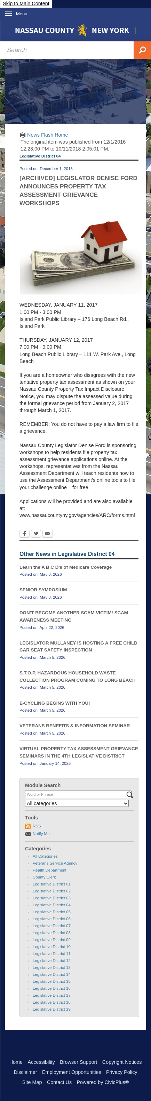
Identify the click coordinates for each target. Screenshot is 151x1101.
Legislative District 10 (52, 947)
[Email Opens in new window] (47, 534)
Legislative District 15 (52, 981)
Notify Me (41, 834)
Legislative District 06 (52, 919)
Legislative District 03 (52, 898)
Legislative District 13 (52, 967)
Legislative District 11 (52, 954)
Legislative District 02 (52, 891)
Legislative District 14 (52, 974)
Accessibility (41, 1062)
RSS (37, 826)
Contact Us (59, 1082)
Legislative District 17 (52, 995)
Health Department (49, 870)
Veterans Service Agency (55, 863)
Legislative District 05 (52, 912)
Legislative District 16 (52, 988)
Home (16, 1062)
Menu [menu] (21, 13)
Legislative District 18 (52, 1002)
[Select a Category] (77, 803)
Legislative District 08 (52, 933)
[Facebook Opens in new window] (24, 534)
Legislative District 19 (52, 1009)
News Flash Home (47, 135)
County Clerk (44, 877)
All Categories (45, 856)
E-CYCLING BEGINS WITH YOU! (54, 703)
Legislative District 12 (52, 960)
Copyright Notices (122, 1062)
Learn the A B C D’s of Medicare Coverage (65, 567)
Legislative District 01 (52, 884)
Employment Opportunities (71, 1072)
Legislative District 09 (52, 940)
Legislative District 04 (52, 905)
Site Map (32, 1082)
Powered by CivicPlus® (103, 1082)
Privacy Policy (121, 1072)
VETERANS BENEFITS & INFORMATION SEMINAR (74, 725)
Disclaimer (25, 1072)
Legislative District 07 (52, 926)
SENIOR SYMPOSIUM (43, 589)
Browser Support (78, 1062)
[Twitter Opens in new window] (36, 534)
